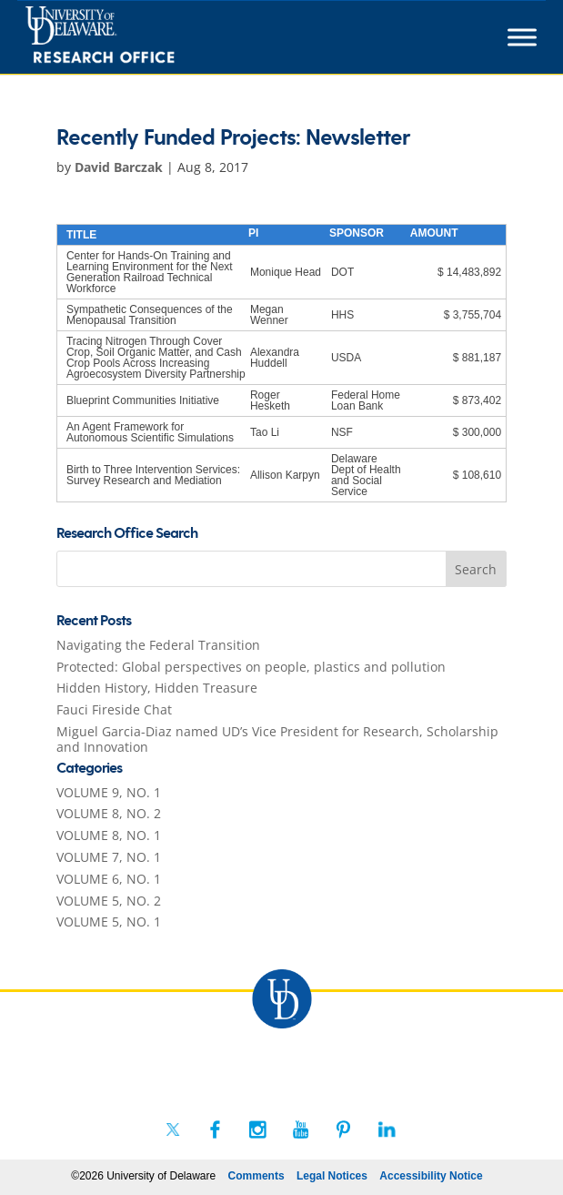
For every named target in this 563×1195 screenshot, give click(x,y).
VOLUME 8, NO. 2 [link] (108, 813)
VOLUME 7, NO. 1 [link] (108, 857)
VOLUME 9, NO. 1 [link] (108, 792)
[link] (133, 37)
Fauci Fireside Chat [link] (114, 709)
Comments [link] (256, 1176)
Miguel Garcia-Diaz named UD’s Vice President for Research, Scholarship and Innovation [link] (277, 739)
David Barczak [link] (119, 167)
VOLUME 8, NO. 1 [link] (108, 835)
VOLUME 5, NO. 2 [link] (108, 900)
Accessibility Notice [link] (430, 1176)
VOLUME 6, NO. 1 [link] (108, 878)
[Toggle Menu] (522, 37)
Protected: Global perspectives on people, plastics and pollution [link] (251, 666)
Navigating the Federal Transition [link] (158, 644)
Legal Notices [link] (332, 1176)
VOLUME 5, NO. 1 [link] (108, 921)
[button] (477, 569)
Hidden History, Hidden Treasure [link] (156, 687)
